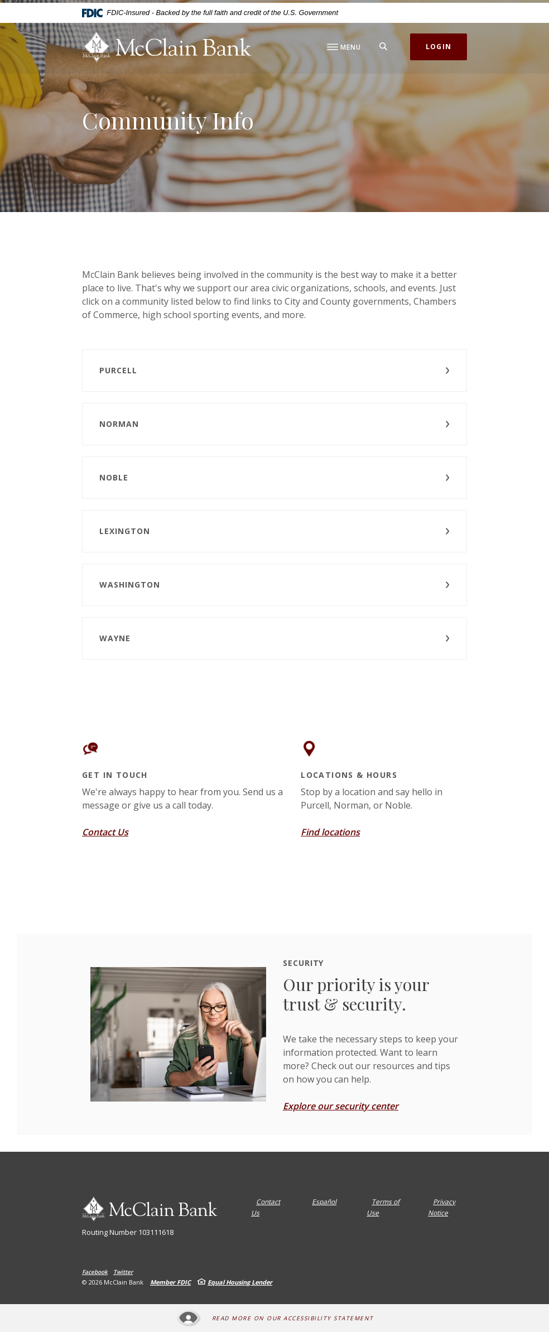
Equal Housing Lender (240, 1282)
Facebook (95, 1272)
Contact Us (105, 832)
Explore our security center (340, 1106)
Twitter (123, 1272)
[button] (274, 370)
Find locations (330, 832)
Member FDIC (170, 1282)
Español (324, 1201)
